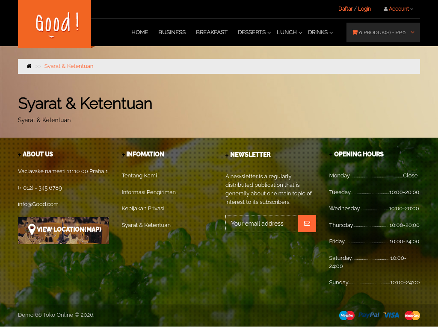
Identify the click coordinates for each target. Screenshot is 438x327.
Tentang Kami (139, 175)
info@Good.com (38, 204)
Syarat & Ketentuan (69, 66)
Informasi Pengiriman (149, 192)
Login (364, 9)
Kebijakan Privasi (143, 208)
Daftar (345, 9)
